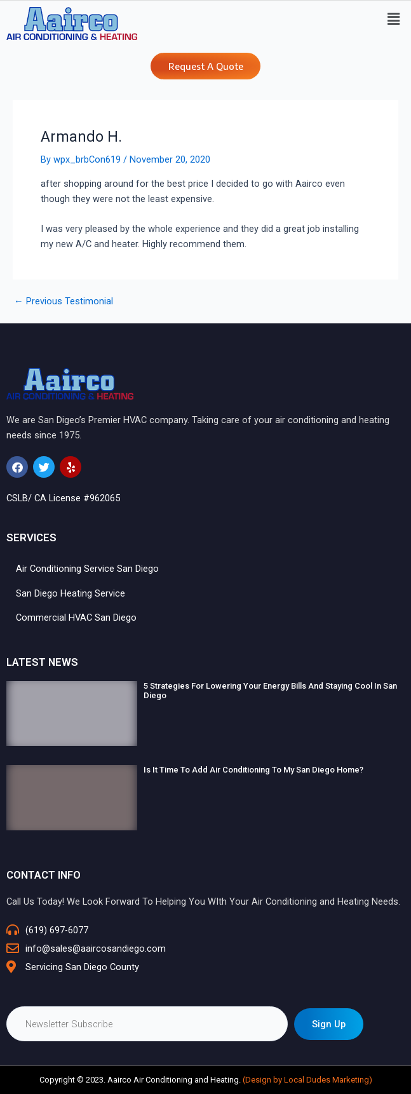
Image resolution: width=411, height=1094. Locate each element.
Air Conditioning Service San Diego (87, 568)
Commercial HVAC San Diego (76, 617)
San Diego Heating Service (70, 593)
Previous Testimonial (63, 301)
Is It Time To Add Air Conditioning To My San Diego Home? (253, 769)
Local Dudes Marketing (326, 1079)
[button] (394, 19)
